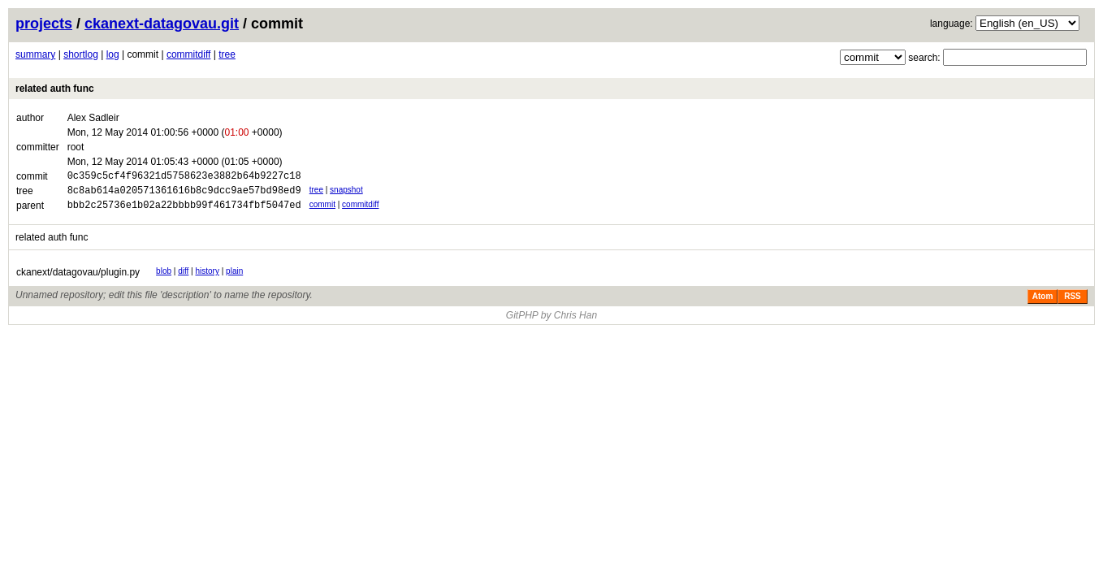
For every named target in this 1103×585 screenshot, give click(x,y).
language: (951, 23)
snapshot (346, 192)
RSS (1072, 303)
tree (227, 54)
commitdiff (188, 54)
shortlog (80, 54)
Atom (1042, 303)
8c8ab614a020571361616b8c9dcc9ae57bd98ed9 (184, 195)
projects (43, 23)
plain (234, 278)
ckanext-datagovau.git (161, 23)
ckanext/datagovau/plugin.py (78, 279)
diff (183, 278)
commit (322, 209)
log (112, 54)
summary (35, 54)
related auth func (54, 88)
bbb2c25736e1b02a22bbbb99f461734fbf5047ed (184, 212)
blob (163, 278)
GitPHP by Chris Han (551, 322)
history (207, 278)
